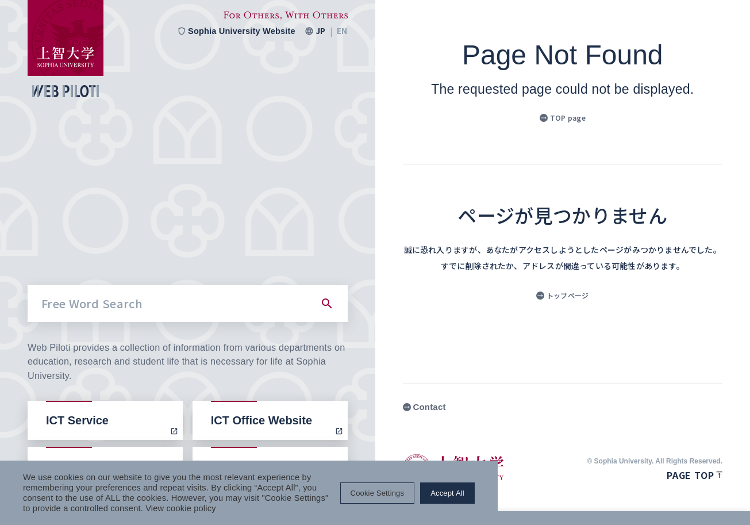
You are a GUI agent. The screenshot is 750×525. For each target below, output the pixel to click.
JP (320, 31)
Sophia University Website (234, 31)
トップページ (562, 295)
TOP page (563, 117)
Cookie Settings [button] (625, 497)
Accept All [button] (695, 497)
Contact (424, 407)
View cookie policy (138, 507)
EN (342, 31)
